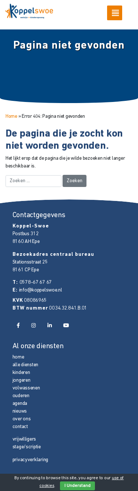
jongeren (22, 380)
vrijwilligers (24, 439)
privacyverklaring (30, 460)
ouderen (21, 396)
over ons (22, 419)
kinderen (21, 372)
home (18, 357)
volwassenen (26, 388)
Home (11, 116)
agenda (20, 403)
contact (20, 427)
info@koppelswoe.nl (40, 290)
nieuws (20, 411)
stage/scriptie (27, 447)
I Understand (77, 486)
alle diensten (26, 365)
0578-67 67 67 (36, 282)
